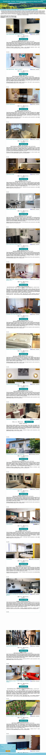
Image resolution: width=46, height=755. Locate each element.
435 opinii (26, 568)
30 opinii (29, 358)
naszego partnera (36, 296)
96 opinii (28, 393)
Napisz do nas (33, 753)
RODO (10, 749)
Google (2, 745)
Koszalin (37, 19)
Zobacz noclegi (23, 41)
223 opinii (29, 78)
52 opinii (35, 604)
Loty (19, 9)
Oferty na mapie (9, 9)
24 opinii (29, 253)
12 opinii (30, 43)
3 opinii (30, 498)
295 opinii (28, 655)
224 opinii (27, 218)
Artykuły (35, 9)
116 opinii (37, 289)
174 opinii (26, 533)
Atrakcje (30, 9)
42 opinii (27, 183)
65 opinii (27, 113)
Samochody (24, 9)
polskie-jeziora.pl (43, 0)
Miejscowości (14, 9)
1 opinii (32, 148)
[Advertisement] (23, 622)
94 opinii (30, 725)
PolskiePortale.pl (6, 754)
